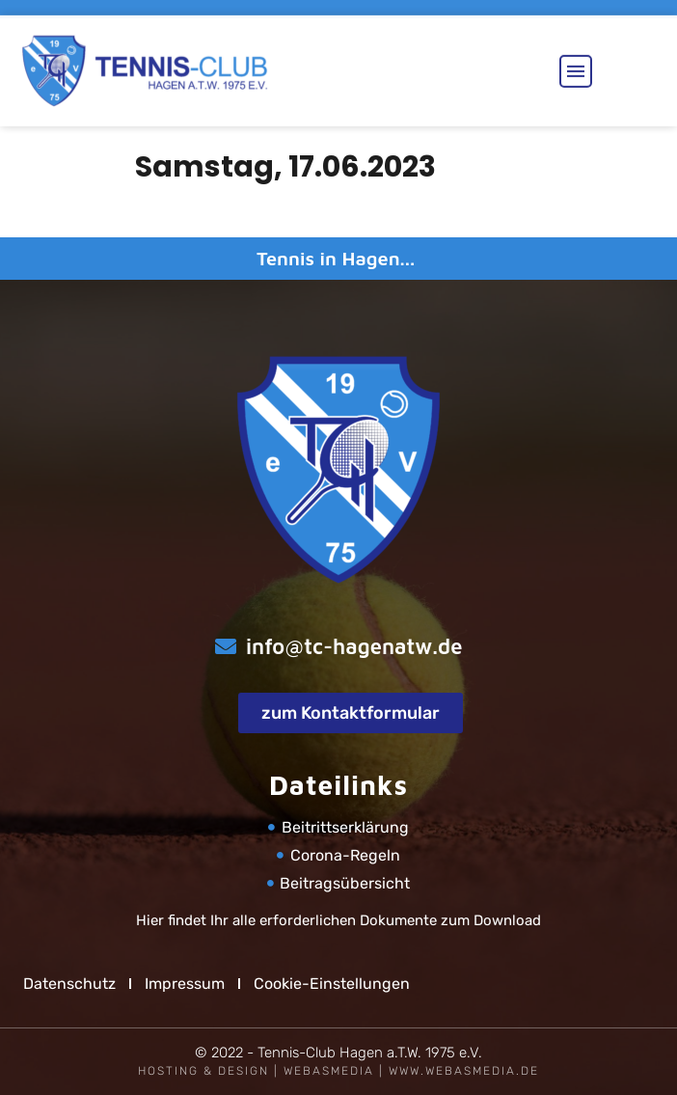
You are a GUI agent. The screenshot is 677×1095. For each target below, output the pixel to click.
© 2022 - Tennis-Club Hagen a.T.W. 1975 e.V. (338, 1052)
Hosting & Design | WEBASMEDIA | (263, 1071)
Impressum (185, 983)
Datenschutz (69, 983)
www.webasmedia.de (464, 1071)
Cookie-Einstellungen (332, 983)
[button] (575, 63)
